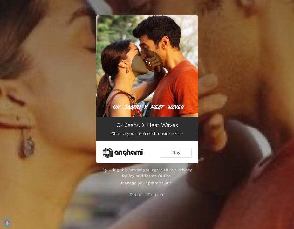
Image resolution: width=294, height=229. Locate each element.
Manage (129, 182)
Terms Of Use (157, 175)
